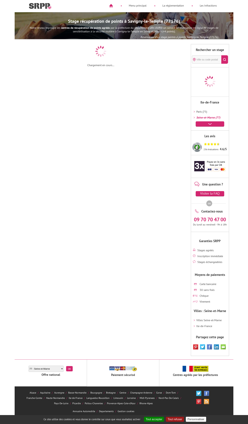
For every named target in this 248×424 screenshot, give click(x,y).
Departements (106, 411)
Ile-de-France (204, 326)
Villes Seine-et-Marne (209, 320)
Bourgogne (96, 392)
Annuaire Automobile (84, 411)
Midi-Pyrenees (147, 398)
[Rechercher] (224, 59)
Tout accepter (154, 419)
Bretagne (111, 392)
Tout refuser (175, 419)
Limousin (118, 398)
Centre (123, 392)
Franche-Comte (34, 398)
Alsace (33, 392)
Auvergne (59, 392)
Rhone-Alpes (146, 403)
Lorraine (131, 398)
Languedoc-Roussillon (98, 398)
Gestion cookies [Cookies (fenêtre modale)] (126, 411)
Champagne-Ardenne (141, 392)
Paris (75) (201, 111)
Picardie (76, 403)
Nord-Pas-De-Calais (169, 398)
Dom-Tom (171, 392)
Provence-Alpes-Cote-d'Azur (121, 403)
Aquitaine (45, 392)
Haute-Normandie (55, 398)
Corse (159, 392)
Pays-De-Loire (61, 403)
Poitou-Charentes (94, 403)
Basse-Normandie (77, 392)
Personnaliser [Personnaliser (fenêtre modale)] (196, 419)
